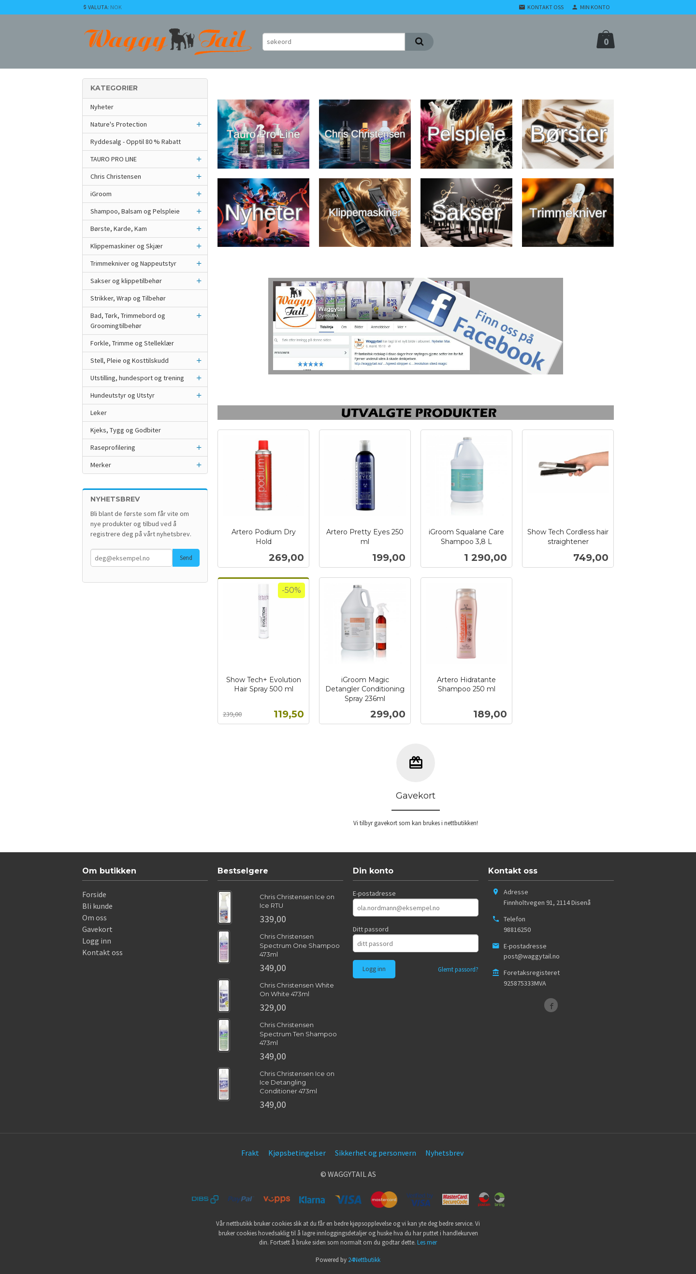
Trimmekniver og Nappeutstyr (133, 263)
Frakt (250, 1153)
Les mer (427, 1242)
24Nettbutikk (364, 1260)
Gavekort (97, 929)
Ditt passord (371, 929)
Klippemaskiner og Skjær (126, 246)
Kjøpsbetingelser (297, 1153)
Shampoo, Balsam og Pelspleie (135, 211)
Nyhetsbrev (444, 1153)
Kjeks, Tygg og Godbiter (125, 430)
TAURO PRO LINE (113, 159)
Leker (98, 412)
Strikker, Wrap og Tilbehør (128, 298)
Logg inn (96, 940)
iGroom (101, 193)
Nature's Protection (118, 124)
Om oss (94, 917)
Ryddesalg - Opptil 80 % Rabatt (135, 141)
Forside (94, 894)
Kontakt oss (102, 952)
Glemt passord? (458, 969)
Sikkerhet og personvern (375, 1153)
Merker (100, 464)
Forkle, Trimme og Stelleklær (132, 343)
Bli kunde (97, 906)
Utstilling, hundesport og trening (137, 377)
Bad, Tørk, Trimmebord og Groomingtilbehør (127, 320)
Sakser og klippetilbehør (126, 280)
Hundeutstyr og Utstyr (122, 395)
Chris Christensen (115, 176)
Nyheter (102, 106)
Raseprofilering (112, 447)
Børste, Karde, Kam (118, 228)
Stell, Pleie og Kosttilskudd (129, 360)
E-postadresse (374, 893)
